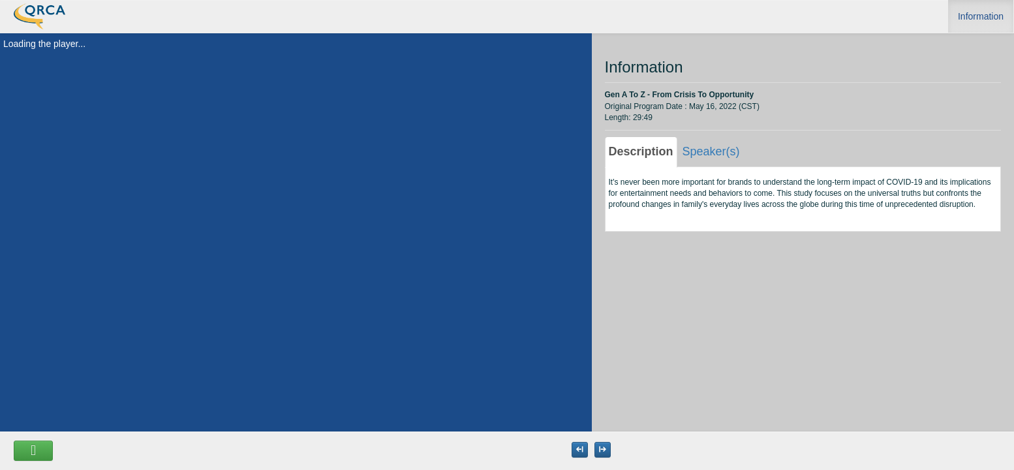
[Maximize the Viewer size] (580, 449)
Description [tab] (641, 151)
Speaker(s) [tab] (711, 151)
